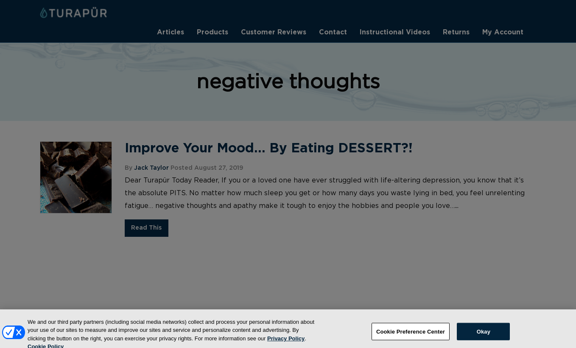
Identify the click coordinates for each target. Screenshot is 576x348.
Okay (483, 334)
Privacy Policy (286, 341)
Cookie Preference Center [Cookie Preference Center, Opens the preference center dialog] (410, 334)
